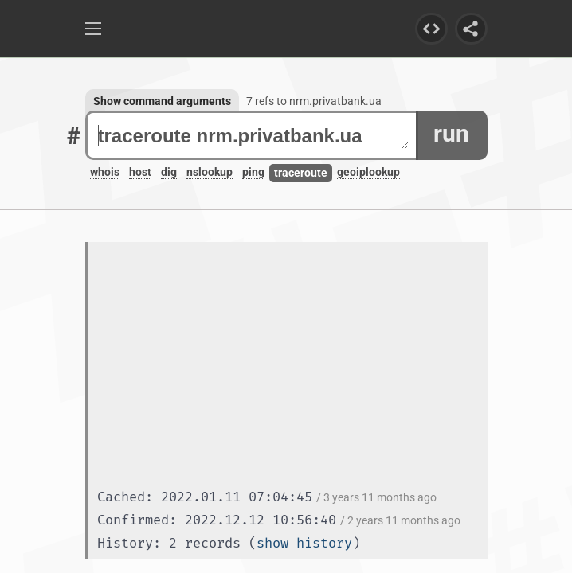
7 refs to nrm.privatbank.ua (314, 101)
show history (304, 543)
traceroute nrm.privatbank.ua (253, 136)
